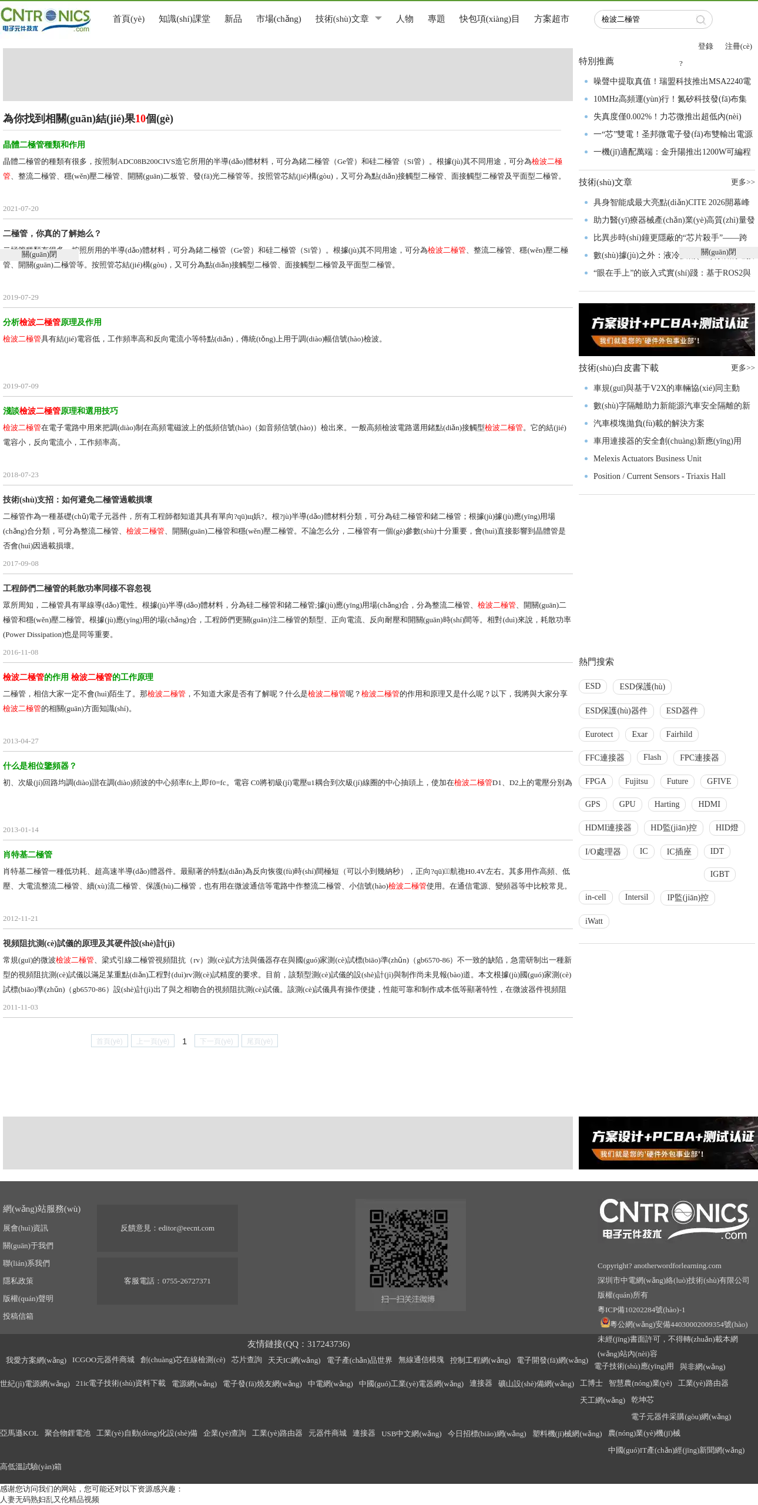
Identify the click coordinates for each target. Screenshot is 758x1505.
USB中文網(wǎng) (411, 1433)
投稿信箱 (18, 1316)
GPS (593, 804)
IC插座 (679, 851)
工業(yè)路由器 (703, 1383)
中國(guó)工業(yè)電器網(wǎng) (411, 1383)
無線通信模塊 (421, 1359)
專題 (436, 19)
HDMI (709, 804)
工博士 (591, 1383)
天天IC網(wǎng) (294, 1360)
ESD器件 (682, 710)
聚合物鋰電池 (67, 1433)
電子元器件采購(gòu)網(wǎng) (681, 1416)
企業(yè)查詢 (224, 1433)
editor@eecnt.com (186, 1228)
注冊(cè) (738, 46)
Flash (652, 757)
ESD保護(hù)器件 (616, 710)
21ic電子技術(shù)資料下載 (121, 1383)
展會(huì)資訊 (25, 1228)
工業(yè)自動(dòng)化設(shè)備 (147, 1433)
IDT (717, 851)
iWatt (594, 921)
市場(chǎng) (278, 19)
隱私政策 (18, 1280)
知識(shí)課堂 (184, 19)
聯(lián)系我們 (26, 1263)
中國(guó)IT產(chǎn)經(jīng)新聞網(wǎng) (676, 1450)
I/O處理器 (603, 851)
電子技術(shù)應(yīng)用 (634, 1366)
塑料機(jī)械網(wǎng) (567, 1433)
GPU (627, 804)
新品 (233, 19)
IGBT (720, 874)
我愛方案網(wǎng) (36, 1360)
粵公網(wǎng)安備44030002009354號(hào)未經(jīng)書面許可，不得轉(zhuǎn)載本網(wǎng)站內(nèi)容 (672, 1339)
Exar (639, 734)
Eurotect (599, 734)
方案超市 (551, 19)
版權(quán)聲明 (28, 1298)
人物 (405, 19)
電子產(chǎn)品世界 (360, 1360)
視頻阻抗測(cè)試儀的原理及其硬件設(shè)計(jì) (89, 943)
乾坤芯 (642, 1399)
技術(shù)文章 (342, 19)
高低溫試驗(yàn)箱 (31, 1466)
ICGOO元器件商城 (103, 1359)
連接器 (480, 1383)
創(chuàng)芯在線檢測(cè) (182, 1359)
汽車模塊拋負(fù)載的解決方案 (649, 423)
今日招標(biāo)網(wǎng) (487, 1433)
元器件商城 (327, 1433)
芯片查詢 (247, 1359)
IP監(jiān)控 (688, 897)
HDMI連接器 (608, 827)
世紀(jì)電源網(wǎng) (35, 1383)
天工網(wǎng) (602, 1400)
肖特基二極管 (27, 854)
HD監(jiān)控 (673, 827)
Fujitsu (636, 781)
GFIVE (719, 781)
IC (644, 851)
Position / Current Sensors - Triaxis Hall (659, 476)
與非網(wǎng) (702, 1366)
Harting (667, 804)
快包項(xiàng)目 (490, 19)
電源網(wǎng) (194, 1383)
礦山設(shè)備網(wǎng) (536, 1383)
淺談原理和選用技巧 (60, 411)
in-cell (595, 897)
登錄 (705, 46)
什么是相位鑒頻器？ (40, 766)
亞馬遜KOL (19, 1433)
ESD (593, 686)
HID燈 (727, 827)
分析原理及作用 (52, 322)
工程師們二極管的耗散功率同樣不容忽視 (77, 588)
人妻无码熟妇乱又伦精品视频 (49, 1499)
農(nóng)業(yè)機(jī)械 (644, 1433)
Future (678, 781)
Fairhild (679, 734)
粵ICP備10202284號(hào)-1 (642, 1309)
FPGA (595, 781)
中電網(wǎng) (330, 1383)
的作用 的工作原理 (78, 677)
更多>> (743, 367)
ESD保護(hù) (642, 686)
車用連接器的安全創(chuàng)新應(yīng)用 (667, 441)
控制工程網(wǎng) (480, 1360)
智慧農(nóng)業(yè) (640, 1383)
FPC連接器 (699, 757)
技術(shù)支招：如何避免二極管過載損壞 (77, 499)
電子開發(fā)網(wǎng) (552, 1360)
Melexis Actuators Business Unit (647, 458)
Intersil (637, 897)
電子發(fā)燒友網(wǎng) (262, 1383)
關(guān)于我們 (28, 1245)
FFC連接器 (605, 757)
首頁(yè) (129, 19)
